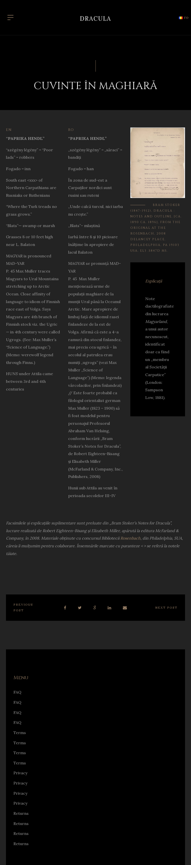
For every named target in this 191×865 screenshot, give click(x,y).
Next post (166, 607)
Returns (21, 813)
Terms (19, 732)
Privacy (20, 772)
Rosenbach (130, 538)
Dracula (95, 16)
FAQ (17, 692)
